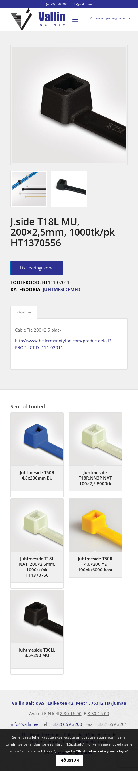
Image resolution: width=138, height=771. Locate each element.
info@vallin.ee (24, 724)
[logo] (57, 19)
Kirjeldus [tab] (24, 312)
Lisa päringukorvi (37, 268)
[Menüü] (77, 19)
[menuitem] (77, 19)
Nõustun (69, 760)
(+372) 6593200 (56, 4)
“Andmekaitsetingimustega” (102, 751)
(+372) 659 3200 (66, 724)
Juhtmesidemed (61, 289)
